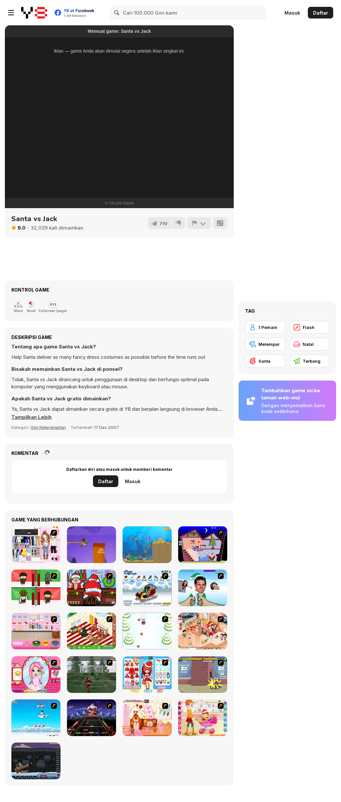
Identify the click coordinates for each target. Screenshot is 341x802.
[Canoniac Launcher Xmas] (35, 761)
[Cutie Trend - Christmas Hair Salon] (35, 674)
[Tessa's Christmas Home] (202, 631)
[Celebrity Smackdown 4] (202, 588)
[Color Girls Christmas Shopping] (147, 674)
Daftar (320, 13)
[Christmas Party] (91, 588)
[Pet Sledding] (147, 631)
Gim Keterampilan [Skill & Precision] (48, 427)
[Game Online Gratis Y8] (34, 13)
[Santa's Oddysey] (202, 544)
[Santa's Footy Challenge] (91, 674)
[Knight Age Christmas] (202, 674)
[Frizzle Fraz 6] (147, 544)
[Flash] (309, 327)
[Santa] (265, 361)
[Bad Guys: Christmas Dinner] (35, 588)
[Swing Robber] (91, 544)
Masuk (292, 13)
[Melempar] (265, 344)
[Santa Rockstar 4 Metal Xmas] (91, 717)
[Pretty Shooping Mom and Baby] (202, 717)
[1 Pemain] (265, 327)
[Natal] (309, 344)
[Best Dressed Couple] (35, 544)
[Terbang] (309, 361)
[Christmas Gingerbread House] (147, 717)
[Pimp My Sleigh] (147, 588)
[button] (31, 417)
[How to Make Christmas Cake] (35, 631)
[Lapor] (199, 223)
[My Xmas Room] (91, 631)
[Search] (117, 13)
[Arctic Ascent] (35, 717)
